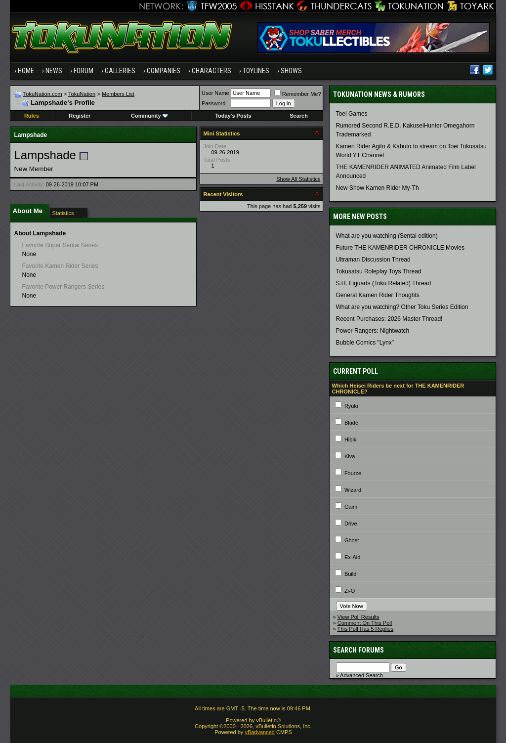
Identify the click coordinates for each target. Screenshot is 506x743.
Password (213, 103)
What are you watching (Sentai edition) (387, 235)
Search (299, 116)
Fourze (352, 473)
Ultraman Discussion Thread (373, 259)
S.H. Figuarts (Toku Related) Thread (383, 283)
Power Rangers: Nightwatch (373, 330)
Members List (118, 94)
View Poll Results (358, 617)
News (53, 71)
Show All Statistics (298, 179)
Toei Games (352, 113)
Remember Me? (297, 94)
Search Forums (358, 650)
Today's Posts (233, 116)
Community (149, 116)
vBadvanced (260, 732)
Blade (351, 423)
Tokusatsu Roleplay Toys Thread (379, 271)
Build (350, 574)
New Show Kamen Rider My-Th (377, 187)
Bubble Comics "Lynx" (365, 342)
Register (79, 116)
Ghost (351, 540)
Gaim (350, 507)
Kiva (349, 456)
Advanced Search (361, 675)
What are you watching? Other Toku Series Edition (402, 307)
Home (26, 71)
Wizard (352, 490)
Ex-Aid (352, 557)
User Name (215, 93)
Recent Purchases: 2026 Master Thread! (389, 318)
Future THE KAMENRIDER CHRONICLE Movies (400, 247)
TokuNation (81, 94)
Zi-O (349, 591)
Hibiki (351, 439)
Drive (350, 523)
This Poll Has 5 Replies (365, 629)
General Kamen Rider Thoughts (378, 295)
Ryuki (351, 406)
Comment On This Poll (364, 623)
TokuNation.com (42, 94)
